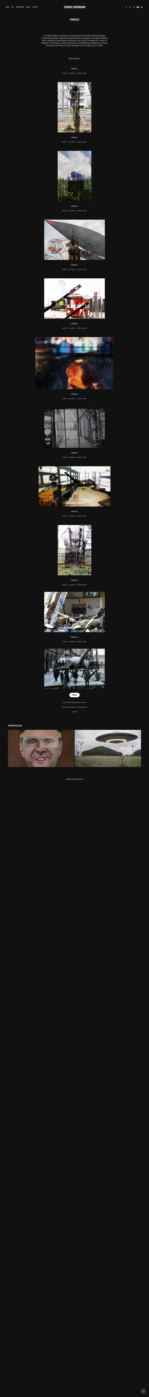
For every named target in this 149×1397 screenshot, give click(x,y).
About (28, 7)
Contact (35, 7)
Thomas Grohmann (74, 7)
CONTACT (74, 695)
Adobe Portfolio (78, 779)
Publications (20, 7)
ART (12, 7)
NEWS (7, 7)
